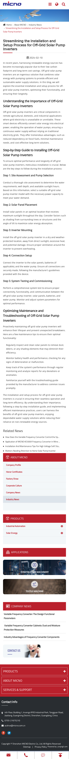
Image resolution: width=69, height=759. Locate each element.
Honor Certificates (14, 471)
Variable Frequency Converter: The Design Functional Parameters (29, 616)
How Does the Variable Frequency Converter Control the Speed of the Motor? (32, 437)
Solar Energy (11, 533)
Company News (13, 492)
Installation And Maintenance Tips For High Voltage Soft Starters (32, 446)
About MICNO (20, 24)
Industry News (35, 24)
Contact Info (9, 702)
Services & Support (34, 689)
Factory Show (12, 478)
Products (15, 518)
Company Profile (13, 465)
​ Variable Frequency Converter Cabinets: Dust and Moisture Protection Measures (32, 627)
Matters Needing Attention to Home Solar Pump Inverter (30, 450)
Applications (17, 552)
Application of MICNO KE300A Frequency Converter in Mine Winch (32, 441)
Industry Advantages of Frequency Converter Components (31, 637)
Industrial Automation (15, 526)
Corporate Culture (14, 485)
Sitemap (27, 746)
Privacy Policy (41, 746)
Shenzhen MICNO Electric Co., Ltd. (27, 743)
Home (9, 24)
